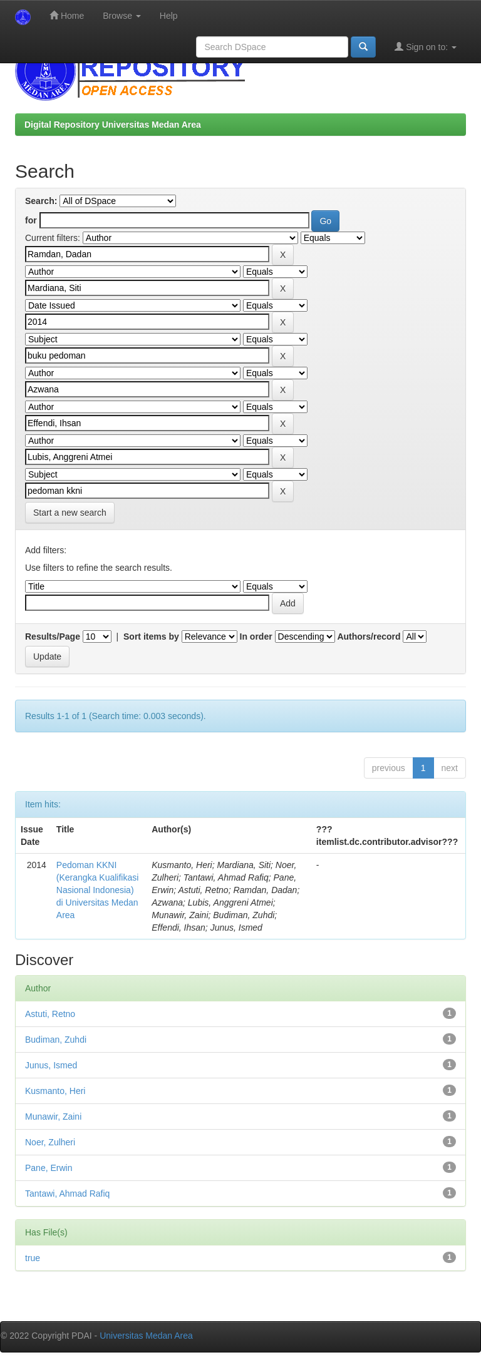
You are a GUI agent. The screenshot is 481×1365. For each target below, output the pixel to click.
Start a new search (69, 513)
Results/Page (52, 636)
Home (66, 15)
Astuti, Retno (50, 1014)
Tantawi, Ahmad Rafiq (67, 1194)
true (32, 1258)
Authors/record (368, 636)
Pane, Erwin (48, 1168)
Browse (122, 16)
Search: (41, 201)
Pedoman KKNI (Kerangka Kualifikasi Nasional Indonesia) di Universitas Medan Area (97, 890)
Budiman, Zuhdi (55, 1040)
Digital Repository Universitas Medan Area (112, 125)
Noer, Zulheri (50, 1142)
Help (169, 16)
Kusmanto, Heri (55, 1091)
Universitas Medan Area (146, 1336)
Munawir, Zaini (53, 1117)
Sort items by (151, 636)
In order (256, 636)
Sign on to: (426, 46)
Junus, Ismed (51, 1065)
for (31, 220)
